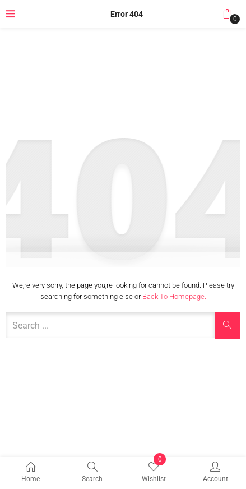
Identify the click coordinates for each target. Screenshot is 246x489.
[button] (227, 14)
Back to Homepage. (174, 296)
